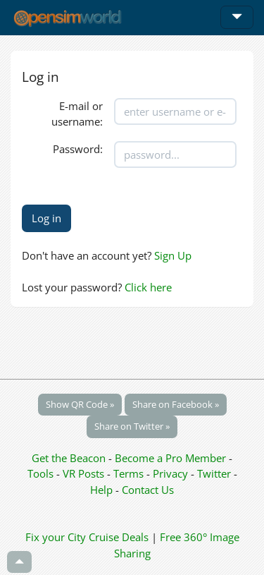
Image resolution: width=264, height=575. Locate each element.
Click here (148, 287)
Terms (129, 473)
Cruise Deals (119, 537)
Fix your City (55, 537)
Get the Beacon (69, 458)
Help (101, 490)
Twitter (214, 473)
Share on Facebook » (175, 404)
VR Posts (85, 473)
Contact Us (148, 490)
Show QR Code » (80, 404)
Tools (41, 473)
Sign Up (172, 255)
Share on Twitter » (132, 426)
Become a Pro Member (172, 458)
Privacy (170, 473)
